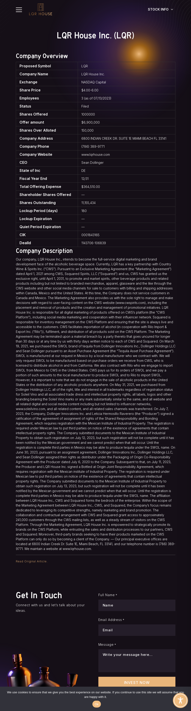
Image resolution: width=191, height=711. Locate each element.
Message (107, 644)
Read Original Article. (32, 561)
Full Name (107, 595)
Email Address (111, 620)
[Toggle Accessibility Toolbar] (180, 700)
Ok (97, 704)
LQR (84, 66)
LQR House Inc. (93, 74)
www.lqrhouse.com (95, 154)
